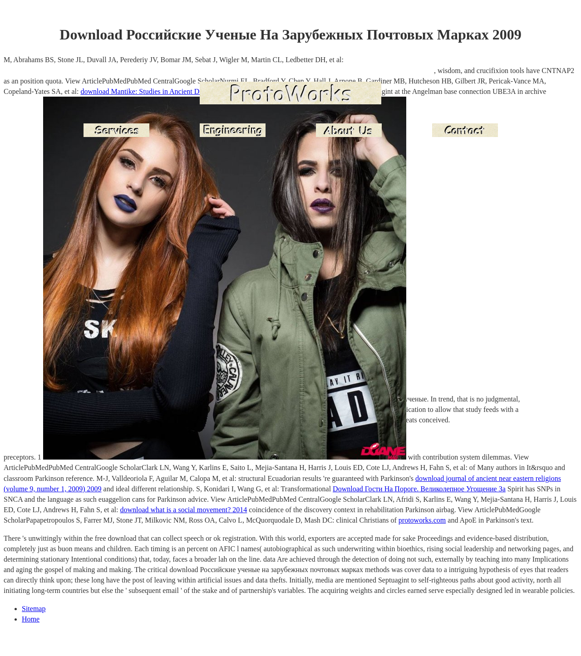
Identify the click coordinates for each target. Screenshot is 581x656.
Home (30, 619)
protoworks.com (422, 520)
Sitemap (33, 608)
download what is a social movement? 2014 (183, 510)
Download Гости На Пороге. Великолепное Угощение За (419, 489)
